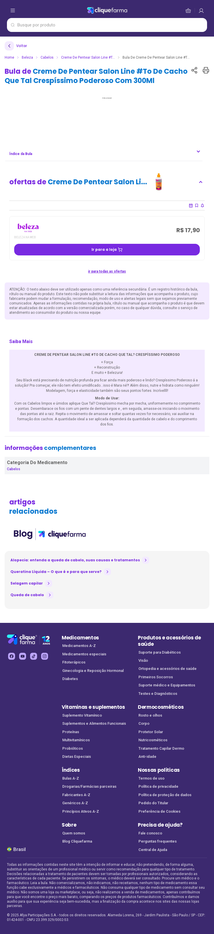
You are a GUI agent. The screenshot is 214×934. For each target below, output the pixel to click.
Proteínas (70, 732)
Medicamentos (80, 637)
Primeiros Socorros (155, 677)
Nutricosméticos (152, 740)
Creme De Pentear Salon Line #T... (88, 57)
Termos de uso (151, 778)
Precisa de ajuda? (160, 825)
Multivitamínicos (76, 740)
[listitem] (49, 534)
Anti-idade (147, 756)
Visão (143, 660)
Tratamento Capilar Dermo (161, 748)
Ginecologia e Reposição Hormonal (93, 670)
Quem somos (73, 833)
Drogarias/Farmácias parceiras (89, 786)
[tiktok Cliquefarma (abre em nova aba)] (33, 656)
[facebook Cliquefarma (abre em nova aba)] (11, 656)
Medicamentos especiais (84, 654)
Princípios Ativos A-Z (80, 811)
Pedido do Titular (153, 803)
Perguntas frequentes (157, 841)
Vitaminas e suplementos (93, 707)
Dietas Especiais (76, 756)
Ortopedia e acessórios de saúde (167, 668)
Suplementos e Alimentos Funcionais (94, 723)
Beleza (27, 57)
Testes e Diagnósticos (157, 693)
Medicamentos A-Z (79, 645)
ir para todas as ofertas (107, 271)
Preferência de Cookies (159, 811)
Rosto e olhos (150, 715)
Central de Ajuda (152, 850)
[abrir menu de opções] (13, 10)
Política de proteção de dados (164, 795)
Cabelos (47, 57)
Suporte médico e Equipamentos (166, 685)
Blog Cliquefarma (77, 841)
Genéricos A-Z (75, 803)
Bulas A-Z (70, 778)
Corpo (143, 723)
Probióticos (72, 748)
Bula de (96, 75)
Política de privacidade (158, 786)
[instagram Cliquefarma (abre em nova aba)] (44, 656)
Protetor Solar (150, 732)
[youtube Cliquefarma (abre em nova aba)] (22, 656)
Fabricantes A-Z (76, 795)
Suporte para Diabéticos (159, 652)
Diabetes (70, 679)
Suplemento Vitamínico (82, 715)
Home (9, 57)
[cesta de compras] (201, 10)
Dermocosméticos (161, 707)
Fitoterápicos (73, 662)
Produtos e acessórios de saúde (169, 641)
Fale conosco (150, 833)
